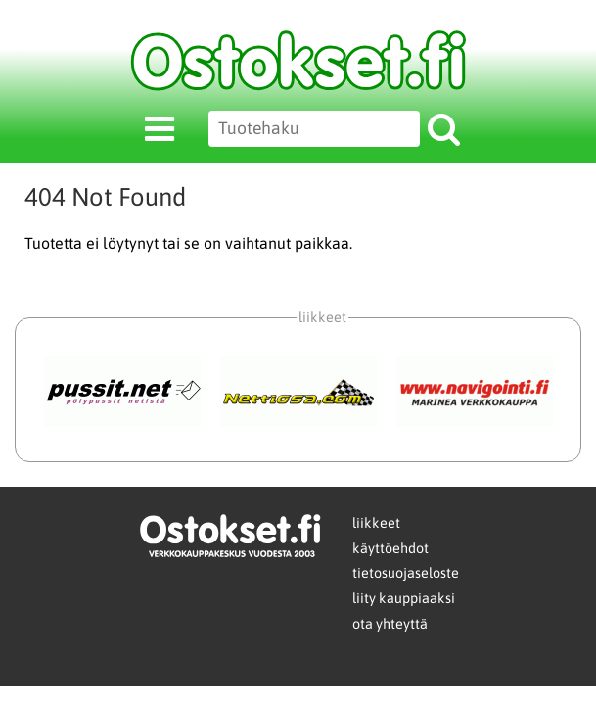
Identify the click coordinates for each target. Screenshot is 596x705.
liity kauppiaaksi (403, 598)
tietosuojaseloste (405, 573)
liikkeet (376, 523)
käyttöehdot (390, 548)
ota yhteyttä (390, 624)
